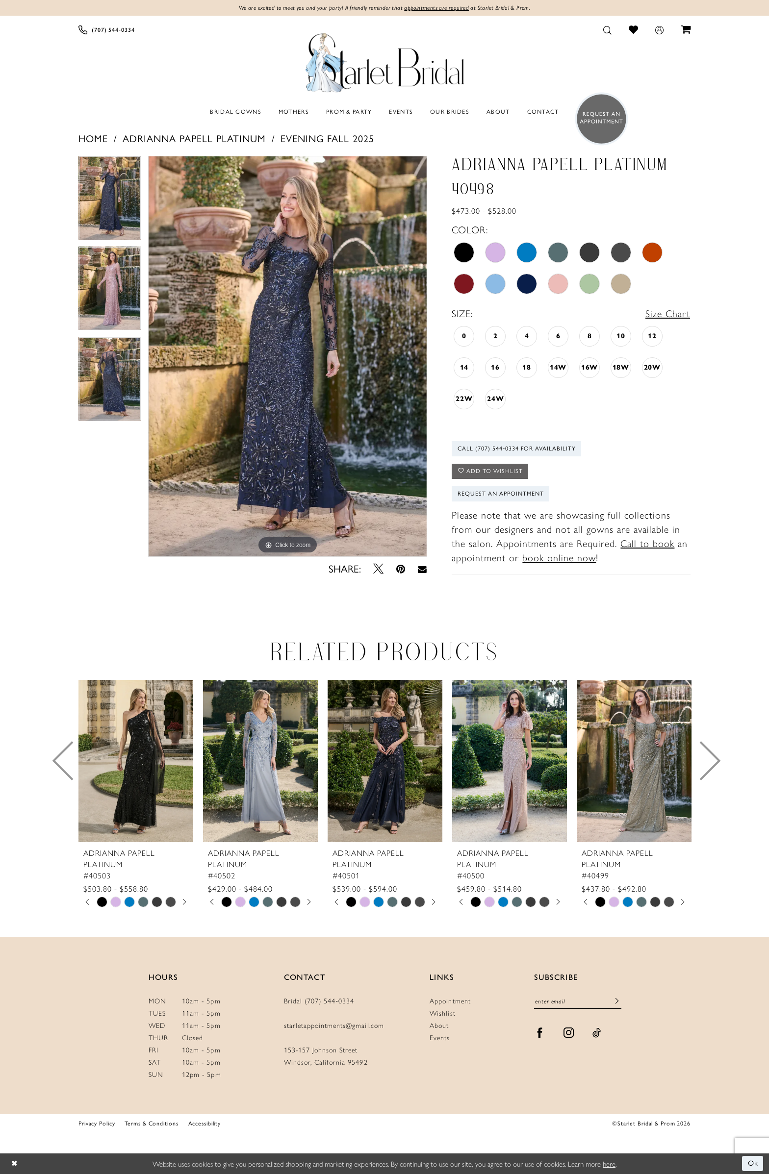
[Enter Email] (577, 1002)
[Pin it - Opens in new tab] (401, 569)
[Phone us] (106, 29)
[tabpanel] (109, 201)
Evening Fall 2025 (327, 139)
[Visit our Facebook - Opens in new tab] (540, 1033)
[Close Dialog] (14, 1164)
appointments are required (436, 7)
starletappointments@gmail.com (334, 1025)
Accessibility (204, 1123)
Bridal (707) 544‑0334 (319, 1000)
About (439, 1025)
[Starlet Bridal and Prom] (384, 60)
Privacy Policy (96, 1123)
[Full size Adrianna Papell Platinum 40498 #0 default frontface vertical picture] (288, 356)
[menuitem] (106, 29)
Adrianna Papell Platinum (194, 139)
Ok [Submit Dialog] (753, 1163)
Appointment (450, 1000)
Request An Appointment (501, 493)
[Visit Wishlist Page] (633, 29)
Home (93, 139)
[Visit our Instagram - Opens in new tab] (569, 1033)
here (609, 1163)
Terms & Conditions (151, 1123)
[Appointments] (598, 119)
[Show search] (607, 29)
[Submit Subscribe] (617, 1001)
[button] (659, 29)
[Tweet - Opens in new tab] (378, 569)
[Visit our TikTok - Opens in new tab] (597, 1033)
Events (440, 1037)
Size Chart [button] (667, 313)
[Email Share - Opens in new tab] (422, 569)
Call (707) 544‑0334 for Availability (517, 448)
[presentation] (135, 761)
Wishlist (442, 1013)
